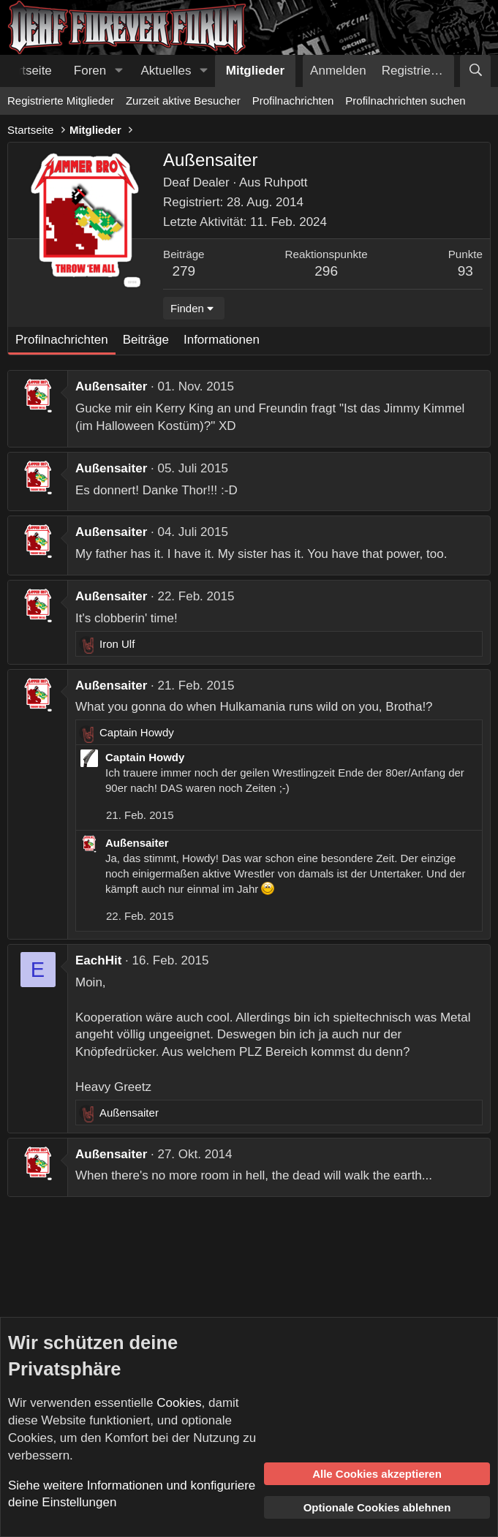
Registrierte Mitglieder (60, 100)
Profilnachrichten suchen (405, 100)
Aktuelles (166, 71)
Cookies (178, 1403)
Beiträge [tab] (146, 340)
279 (183, 271)
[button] (118, 71)
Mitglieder (255, 71)
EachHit (98, 960)
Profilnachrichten (293, 100)
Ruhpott (286, 182)
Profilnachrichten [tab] (61, 340)
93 (465, 271)
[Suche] (475, 71)
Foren (90, 71)
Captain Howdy (144, 757)
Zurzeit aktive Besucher (183, 100)
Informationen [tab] (222, 340)
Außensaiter (111, 386)
